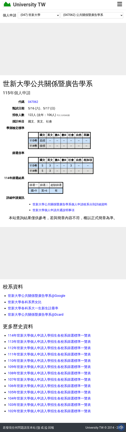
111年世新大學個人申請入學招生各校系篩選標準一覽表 (49, 354)
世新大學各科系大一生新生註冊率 (33, 308)
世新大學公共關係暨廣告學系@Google (36, 296)
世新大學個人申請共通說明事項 (53, 210)
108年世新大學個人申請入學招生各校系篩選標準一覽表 (49, 373)
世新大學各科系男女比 (25, 302)
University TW (29, 4)
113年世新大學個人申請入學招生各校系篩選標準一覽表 (49, 342)
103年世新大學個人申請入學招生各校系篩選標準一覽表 (49, 405)
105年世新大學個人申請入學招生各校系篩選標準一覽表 (49, 392)
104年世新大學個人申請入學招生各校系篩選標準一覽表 (49, 398)
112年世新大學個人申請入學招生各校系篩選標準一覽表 (49, 348)
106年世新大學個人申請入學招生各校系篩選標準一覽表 (49, 386)
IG (45, 427)
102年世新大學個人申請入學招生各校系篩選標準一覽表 (49, 411)
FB (38, 427)
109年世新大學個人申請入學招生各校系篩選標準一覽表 (49, 367)
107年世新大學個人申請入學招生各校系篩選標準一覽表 (49, 379)
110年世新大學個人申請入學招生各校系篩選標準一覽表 (49, 361)
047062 (33, 102)
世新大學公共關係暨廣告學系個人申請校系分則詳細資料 (70, 204)
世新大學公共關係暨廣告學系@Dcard (35, 314)
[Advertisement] (63, 49)
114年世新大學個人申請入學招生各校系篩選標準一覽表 (49, 335)
